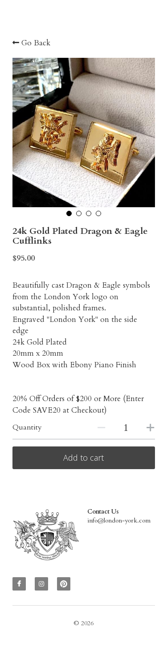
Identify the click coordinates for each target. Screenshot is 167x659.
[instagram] (41, 586)
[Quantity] (126, 427)
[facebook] (19, 586)
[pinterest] (63, 586)
